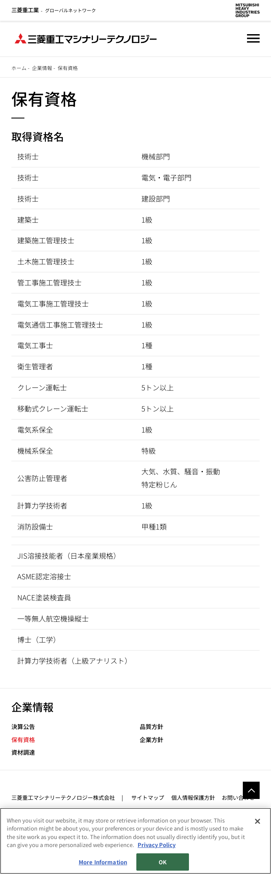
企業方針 (151, 740)
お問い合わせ (238, 797)
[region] (135, 841)
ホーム (19, 67)
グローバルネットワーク (53, 10)
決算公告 (23, 727)
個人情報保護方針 (193, 797)
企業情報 (42, 67)
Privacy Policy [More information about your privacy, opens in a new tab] (156, 845)
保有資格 (23, 740)
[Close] (257, 821)
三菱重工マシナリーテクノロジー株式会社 (63, 797)
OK (163, 862)
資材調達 (23, 752)
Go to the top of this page (251, 790)
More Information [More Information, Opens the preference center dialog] (103, 862)
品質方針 (151, 727)
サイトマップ (147, 797)
